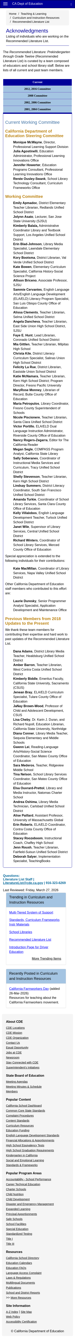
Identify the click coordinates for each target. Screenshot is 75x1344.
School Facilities (16, 1224)
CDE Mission (14, 1032)
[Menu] (5, 3)
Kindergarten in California (22, 1155)
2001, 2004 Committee (37, 109)
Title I (9, 1238)
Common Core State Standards (25, 1110)
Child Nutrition (15, 1194)
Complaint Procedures (20, 1115)
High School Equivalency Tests (25, 1145)
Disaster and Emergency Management (30, 1204)
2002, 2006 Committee (37, 102)
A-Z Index (12, 1311)
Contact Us (13, 1042)
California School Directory (22, 1258)
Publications (13, 1287)
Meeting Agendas (17, 1081)
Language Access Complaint (23, 1273)
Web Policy (13, 1316)
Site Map (26, 1311)
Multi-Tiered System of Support (31, 912)
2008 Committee (37, 95)
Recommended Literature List (31, 21)
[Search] (71, 4)
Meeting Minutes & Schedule (24, 1086)
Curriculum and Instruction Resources (36, 17)
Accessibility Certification (21, 1321)
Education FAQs (16, 1268)
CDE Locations (15, 1027)
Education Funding (17, 1130)
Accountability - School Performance (28, 1179)
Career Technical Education (23, 1184)
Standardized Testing (19, 1233)
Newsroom (12, 1057)
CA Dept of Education (27, 3)
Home (12, 13)
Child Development (18, 1199)
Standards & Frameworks (22, 1165)
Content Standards (17, 1120)
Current (37, 82)
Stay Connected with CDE (22, 1062)
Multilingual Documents (20, 1282)
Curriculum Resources (20, 1125)
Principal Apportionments (21, 1214)
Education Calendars (19, 1263)
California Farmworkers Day (29, 988)
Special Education (17, 1229)
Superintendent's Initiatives (22, 1067)
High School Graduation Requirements (30, 1150)
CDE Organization (17, 1037)
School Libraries (20, 932)
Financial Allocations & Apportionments (30, 1140)
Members (12, 1091)
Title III (10, 1243)
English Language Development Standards (32, 1135)
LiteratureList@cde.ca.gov (23, 883)
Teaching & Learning (33, 13)
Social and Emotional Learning (25, 1160)
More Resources (21, 1297)
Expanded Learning (18, 1209)
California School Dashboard (24, 1105)
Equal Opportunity (17, 1047)
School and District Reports (23, 1292)
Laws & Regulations (18, 1277)
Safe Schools (14, 1219)
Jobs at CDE (14, 1052)
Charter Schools (16, 1189)
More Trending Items (46, 958)
